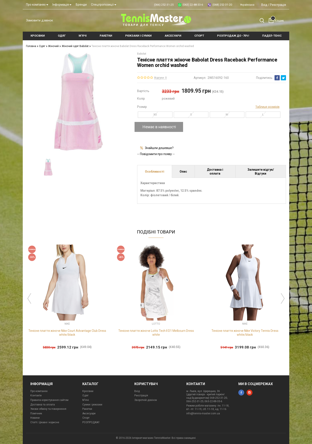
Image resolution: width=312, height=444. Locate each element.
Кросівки (87, 391)
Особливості (154, 171)
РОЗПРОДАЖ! (90, 422)
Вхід (264, 4)
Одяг (43, 46)
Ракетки (87, 408)
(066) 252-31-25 (164, 4)
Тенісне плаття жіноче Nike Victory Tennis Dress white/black (244, 332)
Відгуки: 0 (160, 77)
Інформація (61, 4)
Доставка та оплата (42, 404)
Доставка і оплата (215, 171)
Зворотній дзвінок (145, 400)
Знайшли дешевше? (159, 148)
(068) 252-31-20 (222, 4)
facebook (241, 392)
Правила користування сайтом (49, 400)
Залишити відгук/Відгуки (260, 171)
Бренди (81, 4)
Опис (183, 171)
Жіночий (54, 46)
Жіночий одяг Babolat (76, 46)
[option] (48, 167)
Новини (35, 417)
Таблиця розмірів (267, 107)
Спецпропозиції (103, 4)
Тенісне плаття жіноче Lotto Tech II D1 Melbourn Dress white (156, 332)
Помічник (36, 413)
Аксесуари (89, 413)
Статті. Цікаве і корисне (44, 422)
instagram (249, 392)
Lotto (156, 323)
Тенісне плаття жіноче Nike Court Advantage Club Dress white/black (67, 332)
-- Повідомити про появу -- (156, 154)
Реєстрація (278, 4)
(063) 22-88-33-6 (193, 4)
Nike (67, 323)
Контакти (36, 395)
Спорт (85, 417)
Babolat (141, 53)
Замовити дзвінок (39, 20)
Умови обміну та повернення (48, 408)
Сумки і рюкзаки (92, 404)
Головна (32, 46)
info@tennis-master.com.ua (203, 413)
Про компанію (37, 4)
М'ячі (85, 400)
